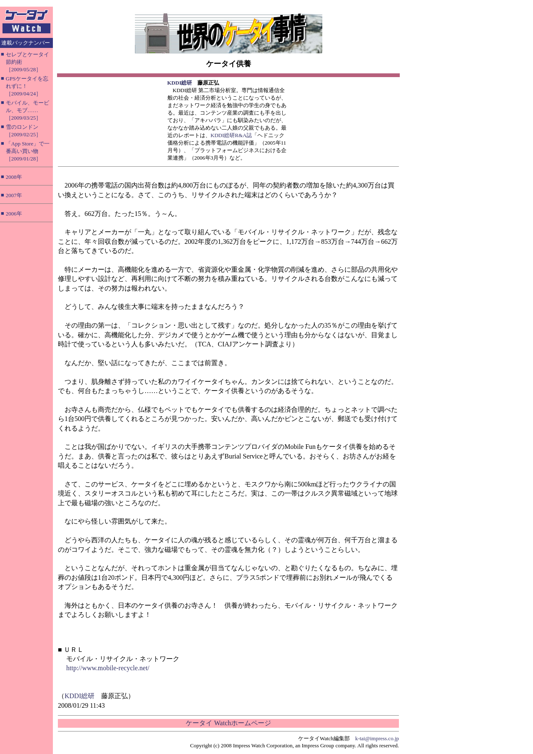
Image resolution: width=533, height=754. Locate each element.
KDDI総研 (179, 83)
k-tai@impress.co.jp (377, 738)
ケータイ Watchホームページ (228, 722)
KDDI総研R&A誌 (231, 135)
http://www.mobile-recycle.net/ (107, 667)
